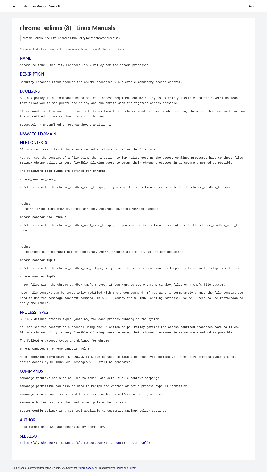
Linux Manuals (38, 6)
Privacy (132, 467)
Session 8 (54, 6)
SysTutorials (19, 6)
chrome (46, 442)
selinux (26, 442)
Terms (120, 467)
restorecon (93, 442)
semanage (68, 442)
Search (252, 6)
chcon (115, 442)
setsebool (139, 442)
